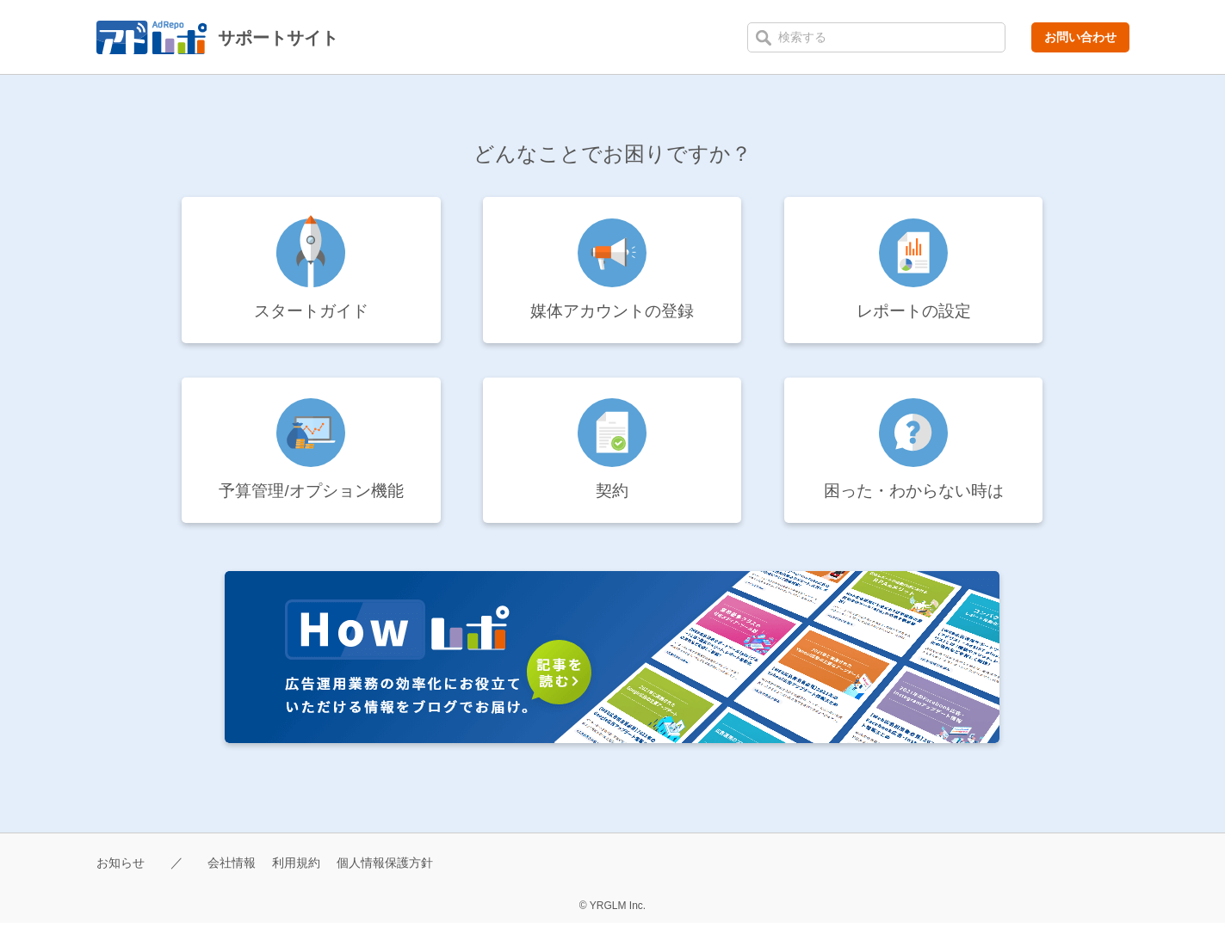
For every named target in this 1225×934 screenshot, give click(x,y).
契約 (612, 499)
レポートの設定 (913, 313)
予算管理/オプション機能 (311, 499)
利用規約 (305, 873)
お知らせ (122, 873)
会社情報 (237, 873)
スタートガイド (311, 313)
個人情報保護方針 (398, 873)
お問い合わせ (1080, 37)
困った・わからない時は (913, 499)
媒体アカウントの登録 (612, 313)
